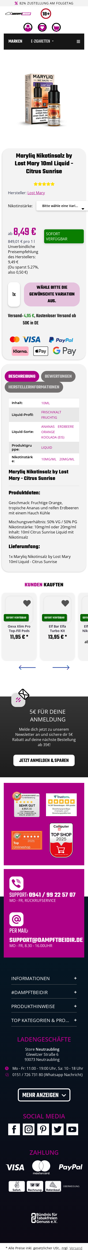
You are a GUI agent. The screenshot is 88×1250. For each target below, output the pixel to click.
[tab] (58, 376)
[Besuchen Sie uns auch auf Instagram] (30, 1130)
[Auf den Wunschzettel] (26, 602)
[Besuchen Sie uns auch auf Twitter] (59, 1130)
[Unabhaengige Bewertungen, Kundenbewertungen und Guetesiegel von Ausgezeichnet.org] (26, 804)
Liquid (46, 447)
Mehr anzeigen (41, 1095)
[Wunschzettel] (42, 27)
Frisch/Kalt (51, 412)
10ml (45, 403)
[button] (28, 27)
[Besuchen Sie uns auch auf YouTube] (73, 1130)
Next (61, 667)
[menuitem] (15, 42)
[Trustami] (61, 804)
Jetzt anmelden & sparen (44, 760)
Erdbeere (66, 426)
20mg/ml (66, 459)
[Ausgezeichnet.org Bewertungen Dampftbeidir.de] (26, 839)
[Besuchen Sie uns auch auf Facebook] (15, 1130)
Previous (27, 667)
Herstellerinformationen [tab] (33, 387)
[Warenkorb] (56, 27)
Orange (48, 432)
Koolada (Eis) (52, 437)
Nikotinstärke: (20, 205)
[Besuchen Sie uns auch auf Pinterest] (44, 1130)
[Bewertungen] (44, 184)
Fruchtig (49, 417)
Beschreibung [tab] (21, 376)
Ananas (48, 426)
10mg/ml (48, 459)
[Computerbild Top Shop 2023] (61, 840)
